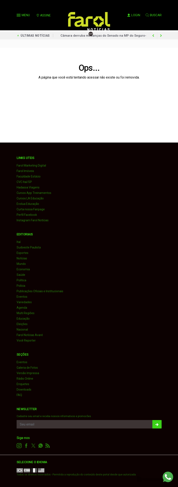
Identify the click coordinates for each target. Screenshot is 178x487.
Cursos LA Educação (30, 198)
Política (21, 280)
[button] (19, 16)
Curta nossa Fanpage (31, 209)
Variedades (24, 302)
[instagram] (19, 446)
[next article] (153, 35)
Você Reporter (26, 340)
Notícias (22, 258)
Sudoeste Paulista (29, 247)
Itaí (19, 242)
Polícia (21, 285)
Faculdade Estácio (29, 176)
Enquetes (23, 384)
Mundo (21, 264)
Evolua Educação (28, 203)
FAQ (19, 395)
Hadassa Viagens (28, 187)
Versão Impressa (28, 373)
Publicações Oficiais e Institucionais (40, 291)
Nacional (22, 329)
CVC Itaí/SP (24, 182)
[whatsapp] (40, 446)
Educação (23, 318)
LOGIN (133, 15)
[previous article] (161, 35)
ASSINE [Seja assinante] (43, 15)
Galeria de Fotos (27, 367)
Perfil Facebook (27, 214)
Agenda (22, 307)
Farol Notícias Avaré (30, 335)
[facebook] (26, 446)
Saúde (21, 274)
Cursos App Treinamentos (34, 193)
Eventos (22, 296)
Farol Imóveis (25, 171)
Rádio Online (25, 378)
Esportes (22, 253)
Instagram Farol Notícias (33, 220)
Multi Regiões (25, 313)
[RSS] (47, 446)
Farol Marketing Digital (31, 165)
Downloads (24, 389)
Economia (23, 269)
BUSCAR (154, 15)
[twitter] (33, 446)
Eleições (22, 324)
